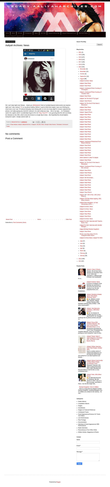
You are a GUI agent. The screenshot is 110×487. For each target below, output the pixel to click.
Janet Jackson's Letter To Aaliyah (89, 157)
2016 (80, 64)
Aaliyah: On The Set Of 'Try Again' (89, 98)
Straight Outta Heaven (50, 124)
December (83, 69)
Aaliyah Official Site (53, 33)
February (82, 253)
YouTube (43, 33)
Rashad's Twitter (83, 33)
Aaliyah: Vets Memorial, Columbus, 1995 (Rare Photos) (93, 310)
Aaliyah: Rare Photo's (86, 101)
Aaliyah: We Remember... (87, 177)
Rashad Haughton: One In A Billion (89, 387)
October (82, 74)
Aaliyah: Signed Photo (86, 112)
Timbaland (59, 124)
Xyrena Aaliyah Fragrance (14, 36)
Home (7, 33)
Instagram (28, 33)
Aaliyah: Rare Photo (85, 83)
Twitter (36, 33)
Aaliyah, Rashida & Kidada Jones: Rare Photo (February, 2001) (94, 296)
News (42, 124)
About (13, 33)
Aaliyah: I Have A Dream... (94, 269)
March (82, 250)
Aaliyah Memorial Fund (69, 33)
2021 (80, 52)
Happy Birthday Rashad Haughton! (89, 229)
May (81, 246)
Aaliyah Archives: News (86, 81)
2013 (80, 261)
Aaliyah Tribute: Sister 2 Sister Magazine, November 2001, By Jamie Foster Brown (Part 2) (94, 339)
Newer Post (9, 219)
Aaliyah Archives (26, 124)
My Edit (39, 124)
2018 (80, 59)
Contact (20, 33)
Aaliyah (20, 124)
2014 (80, 258)
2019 (80, 57)
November (83, 71)
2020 (80, 54)
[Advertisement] (38, 201)
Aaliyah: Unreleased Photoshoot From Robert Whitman (90, 142)
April (81, 248)
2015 (80, 67)
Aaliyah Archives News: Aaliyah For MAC (91, 238)
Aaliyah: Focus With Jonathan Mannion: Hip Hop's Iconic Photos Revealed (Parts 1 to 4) (93, 325)
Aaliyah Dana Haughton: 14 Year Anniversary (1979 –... (89, 203)
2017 (80, 62)
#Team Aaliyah (14, 124)
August (82, 78)
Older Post (69, 219)
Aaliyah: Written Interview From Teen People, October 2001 (94, 348)
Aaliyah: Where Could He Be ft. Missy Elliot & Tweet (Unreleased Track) (95, 362)
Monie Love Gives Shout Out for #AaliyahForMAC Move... (89, 234)
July (81, 241)
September (83, 76)
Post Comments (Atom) (19, 222)
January (82, 255)
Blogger (58, 482)
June (81, 243)
